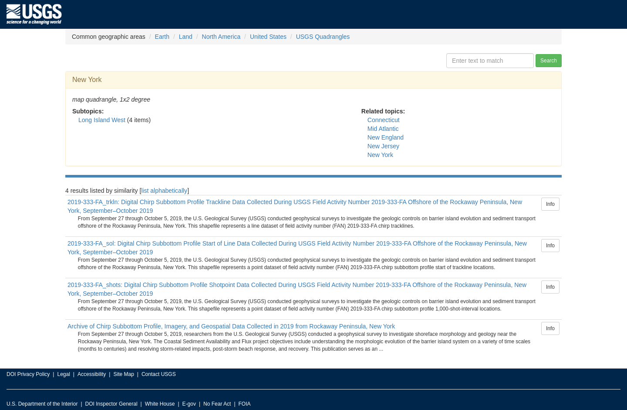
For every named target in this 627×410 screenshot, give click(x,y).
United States (268, 36)
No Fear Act (217, 404)
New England (385, 137)
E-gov (189, 404)
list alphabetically (164, 190)
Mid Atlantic (383, 128)
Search (548, 61)
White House (160, 404)
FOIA (245, 404)
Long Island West (101, 119)
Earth (162, 36)
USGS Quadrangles (323, 36)
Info (550, 204)
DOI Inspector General (111, 404)
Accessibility (92, 374)
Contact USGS (159, 374)
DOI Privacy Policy (28, 374)
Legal (63, 374)
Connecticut (383, 119)
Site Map (123, 374)
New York (380, 154)
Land (185, 36)
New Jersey (383, 146)
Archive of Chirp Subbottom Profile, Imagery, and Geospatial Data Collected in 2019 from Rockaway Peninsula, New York (231, 326)
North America (221, 36)
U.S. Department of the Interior (42, 404)
